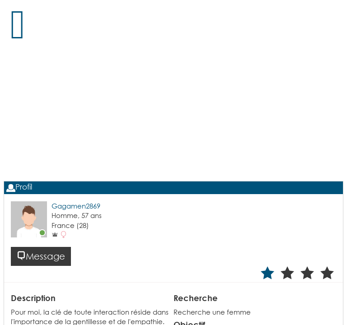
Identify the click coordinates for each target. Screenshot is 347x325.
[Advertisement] (173, 122)
